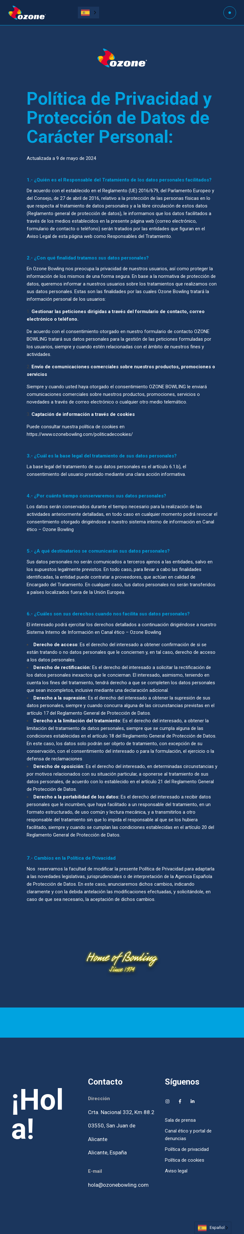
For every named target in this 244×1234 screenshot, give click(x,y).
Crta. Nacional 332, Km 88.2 (121, 1112)
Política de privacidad (187, 1149)
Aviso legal (176, 1171)
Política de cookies (184, 1160)
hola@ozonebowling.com (118, 1185)
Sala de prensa (180, 1120)
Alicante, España (107, 1152)
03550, (97, 1125)
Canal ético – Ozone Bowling (131, 632)
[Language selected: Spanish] (88, 12)
